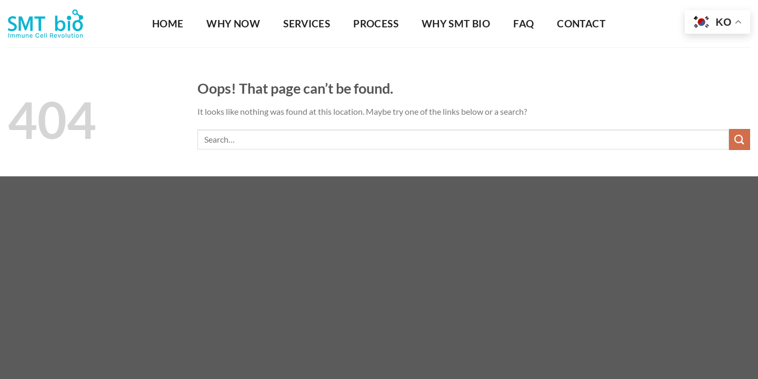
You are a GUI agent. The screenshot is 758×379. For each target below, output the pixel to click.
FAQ (523, 23)
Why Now (233, 23)
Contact (581, 23)
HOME (168, 23)
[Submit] (739, 139)
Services (306, 23)
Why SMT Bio (456, 23)
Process (375, 23)
